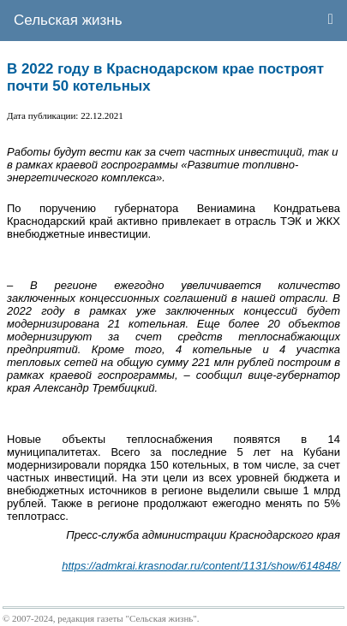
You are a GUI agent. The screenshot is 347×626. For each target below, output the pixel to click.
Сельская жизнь (68, 20)
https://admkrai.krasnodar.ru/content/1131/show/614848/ (201, 565)
